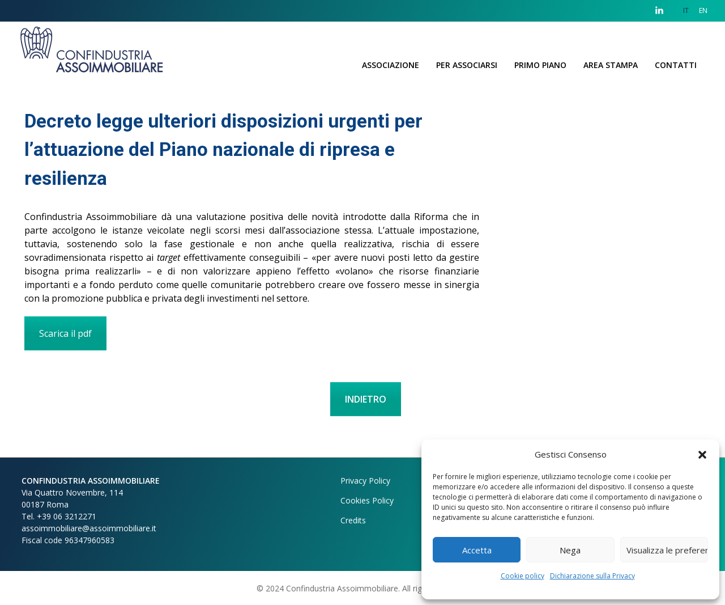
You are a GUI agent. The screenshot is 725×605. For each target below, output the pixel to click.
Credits (353, 520)
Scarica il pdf (65, 333)
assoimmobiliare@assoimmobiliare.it (89, 528)
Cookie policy (522, 576)
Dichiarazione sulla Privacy (592, 576)
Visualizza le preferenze (667, 550)
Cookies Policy (367, 500)
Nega (570, 550)
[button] (702, 454)
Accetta (477, 550)
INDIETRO (365, 399)
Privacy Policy (365, 480)
